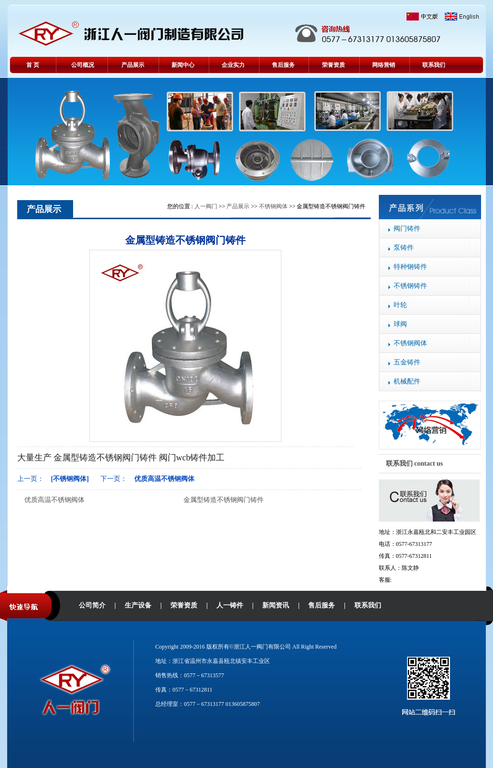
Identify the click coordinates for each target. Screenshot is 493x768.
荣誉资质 (333, 65)
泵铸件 (404, 247)
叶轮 (400, 305)
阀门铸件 (407, 228)
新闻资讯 (275, 605)
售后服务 (283, 65)
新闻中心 (182, 65)
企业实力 (233, 65)
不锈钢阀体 (410, 343)
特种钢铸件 (410, 266)
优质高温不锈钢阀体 (164, 478)
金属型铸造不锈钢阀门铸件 (223, 499)
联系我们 (433, 65)
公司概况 (82, 65)
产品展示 (132, 65)
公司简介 (92, 605)
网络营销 (383, 65)
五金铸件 (407, 362)
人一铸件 (229, 605)
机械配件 (407, 381)
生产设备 (138, 605)
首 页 (32, 65)
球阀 (400, 324)
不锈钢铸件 (410, 285)
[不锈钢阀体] (70, 478)
